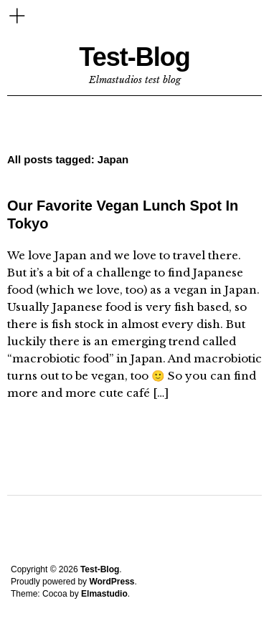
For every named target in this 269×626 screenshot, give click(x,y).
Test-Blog (134, 57)
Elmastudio (104, 594)
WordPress (111, 582)
